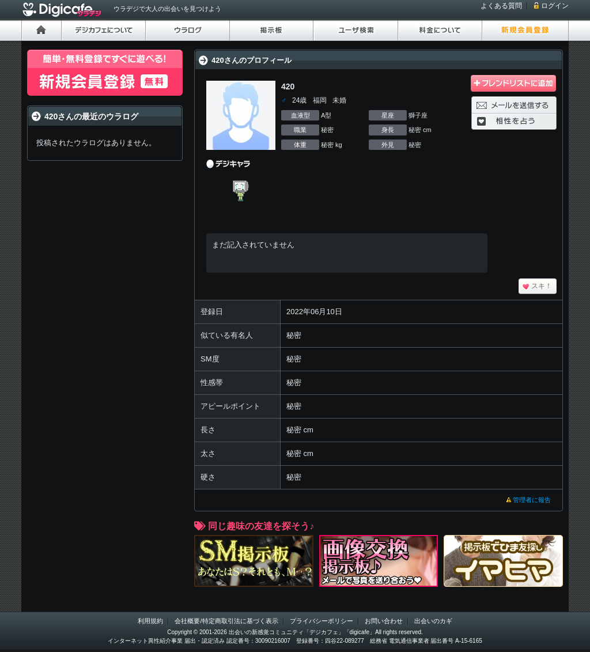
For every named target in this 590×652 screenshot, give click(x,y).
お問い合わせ (384, 620)
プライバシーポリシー (321, 620)
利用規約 (150, 620)
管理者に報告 (532, 499)
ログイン (555, 6)
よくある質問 (501, 6)
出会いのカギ (433, 620)
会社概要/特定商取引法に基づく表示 (226, 620)
